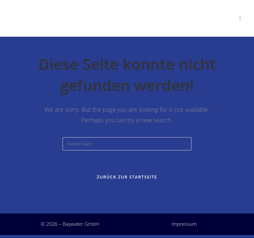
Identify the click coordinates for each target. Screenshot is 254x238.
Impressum (184, 223)
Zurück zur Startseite (127, 177)
